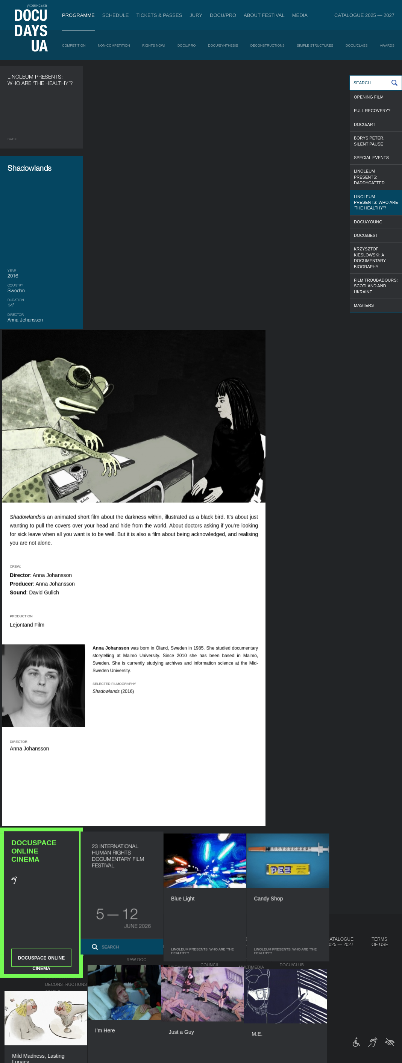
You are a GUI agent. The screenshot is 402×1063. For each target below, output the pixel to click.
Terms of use (380, 942)
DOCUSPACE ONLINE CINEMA (41, 470)
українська (37, 5)
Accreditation (255, 959)
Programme (78, 15)
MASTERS (364, 305)
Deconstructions (267, 45)
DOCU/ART (364, 124)
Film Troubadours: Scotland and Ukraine (376, 286)
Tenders (210, 995)
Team (206, 972)
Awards (387, 45)
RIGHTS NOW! (153, 45)
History (209, 1002)
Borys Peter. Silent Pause (369, 141)
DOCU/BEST (366, 235)
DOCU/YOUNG (368, 222)
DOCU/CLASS (357, 45)
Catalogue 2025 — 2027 (364, 15)
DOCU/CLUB (291, 965)
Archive (209, 1010)
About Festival (264, 15)
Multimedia (251, 967)
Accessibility (215, 987)
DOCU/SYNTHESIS (223, 45)
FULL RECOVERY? (372, 110)
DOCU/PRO (223, 15)
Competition (74, 45)
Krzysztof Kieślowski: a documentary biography (370, 257)
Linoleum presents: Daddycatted (369, 177)
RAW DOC (136, 959)
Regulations (215, 952)
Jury (196, 15)
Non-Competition (114, 45)
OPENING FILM (369, 97)
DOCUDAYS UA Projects (295, 942)
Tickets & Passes (159, 15)
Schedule (115, 15)
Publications (23, 947)
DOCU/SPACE (292, 972)
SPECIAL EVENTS (371, 157)
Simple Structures (315, 45)
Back (12, 139)
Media (300, 15)
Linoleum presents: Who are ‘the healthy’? (376, 202)
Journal (18, 939)
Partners (211, 980)
